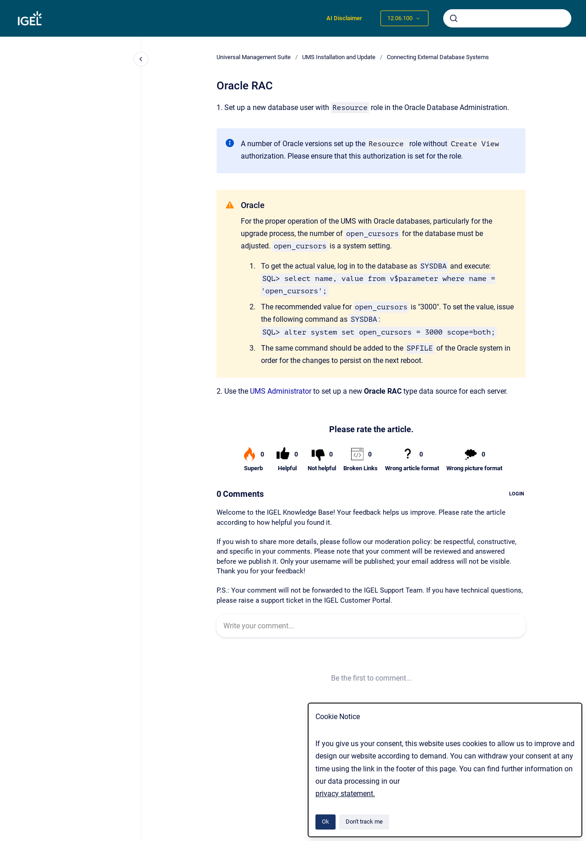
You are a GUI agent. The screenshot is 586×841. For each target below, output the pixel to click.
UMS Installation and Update (338, 57)
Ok (325, 821)
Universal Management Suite (254, 57)
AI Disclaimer (344, 18)
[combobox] (507, 18)
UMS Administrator (280, 391)
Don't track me (364, 821)
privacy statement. (345, 793)
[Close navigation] (141, 59)
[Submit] (453, 18)
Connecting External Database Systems (438, 57)
